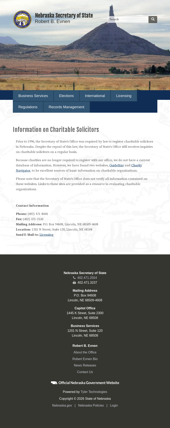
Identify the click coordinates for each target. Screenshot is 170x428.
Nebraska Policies (91, 405)
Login (114, 405)
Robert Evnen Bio (85, 359)
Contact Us (85, 372)
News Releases (85, 365)
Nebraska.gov (62, 405)
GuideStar (116, 165)
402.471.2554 (85, 277)
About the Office (84, 352)
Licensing (46, 235)
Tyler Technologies (94, 392)
